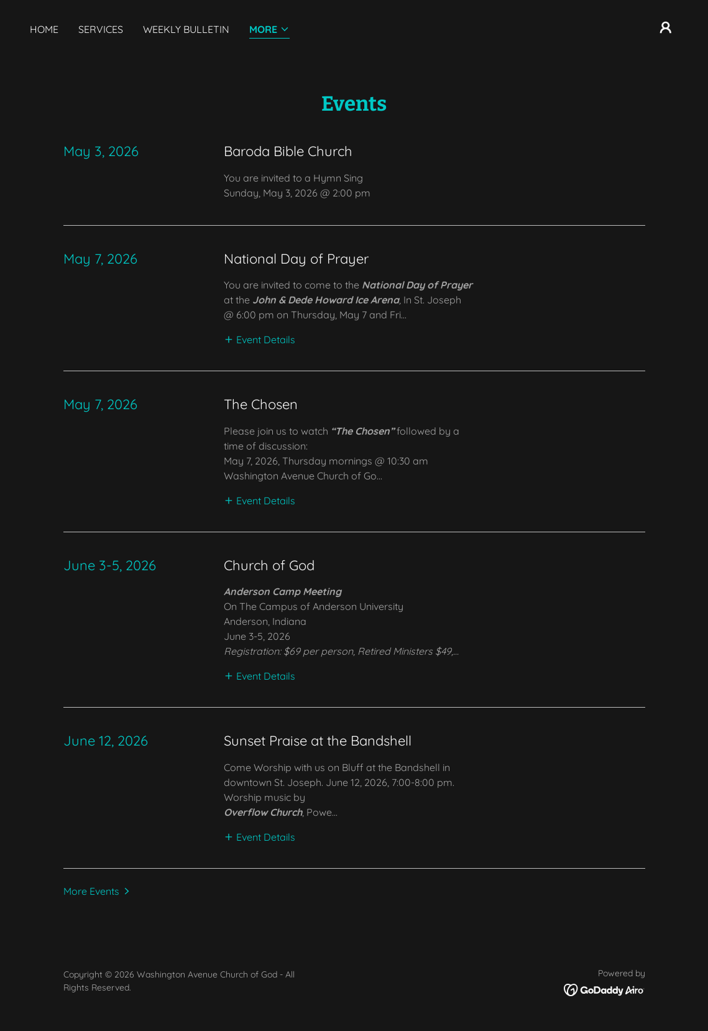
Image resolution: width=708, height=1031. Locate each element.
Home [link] (44, 29)
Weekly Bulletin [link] (186, 29)
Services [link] (100, 29)
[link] (604, 988)
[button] (269, 30)
